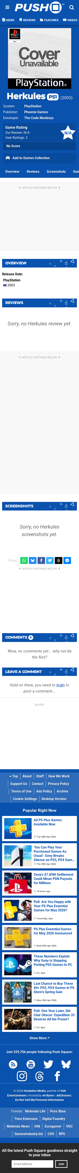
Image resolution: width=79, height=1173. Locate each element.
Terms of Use (21, 791)
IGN (37, 1126)
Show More (39, 1038)
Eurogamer (53, 1126)
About (27, 776)
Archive (62, 791)
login (60, 685)
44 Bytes (48, 1095)
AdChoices (63, 1095)
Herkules (33, 96)
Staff (40, 776)
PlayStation (33, 106)
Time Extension (26, 1119)
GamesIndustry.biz (29, 1134)
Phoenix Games (36, 112)
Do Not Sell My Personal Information (39, 1100)
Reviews (33, 172)
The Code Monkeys (39, 118)
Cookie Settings (25, 799)
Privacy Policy (58, 784)
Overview (12, 172)
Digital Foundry (53, 1119)
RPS (62, 1134)
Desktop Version (54, 799)
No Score (13, 146)
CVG (51, 1134)
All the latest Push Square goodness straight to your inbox (39, 1152)
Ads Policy (44, 791)
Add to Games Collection (27, 158)
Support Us (18, 784)
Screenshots (56, 172)
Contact (37, 784)
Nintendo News (18, 1126)
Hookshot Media (35, 1091)
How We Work (59, 776)
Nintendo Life (35, 1111)
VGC (69, 1126)
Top (13, 776)
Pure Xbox (58, 1111)
